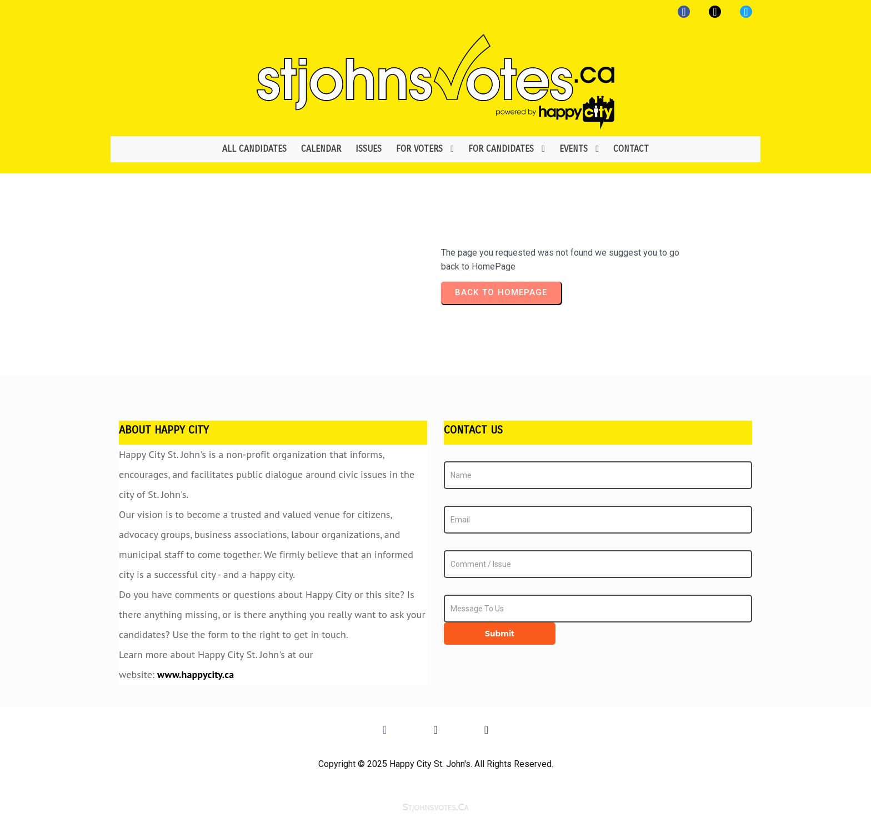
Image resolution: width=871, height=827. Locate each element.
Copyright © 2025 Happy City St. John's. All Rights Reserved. (435, 764)
